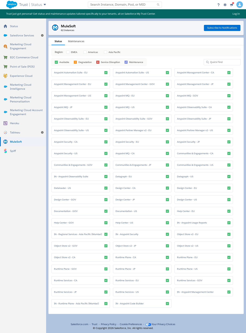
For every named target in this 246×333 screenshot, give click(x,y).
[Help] (218, 5)
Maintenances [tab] (76, 41)
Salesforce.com (79, 324)
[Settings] (225, 5)
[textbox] (125, 5)
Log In (236, 13)
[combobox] (125, 5)
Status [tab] (58, 41)
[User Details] (239, 4)
